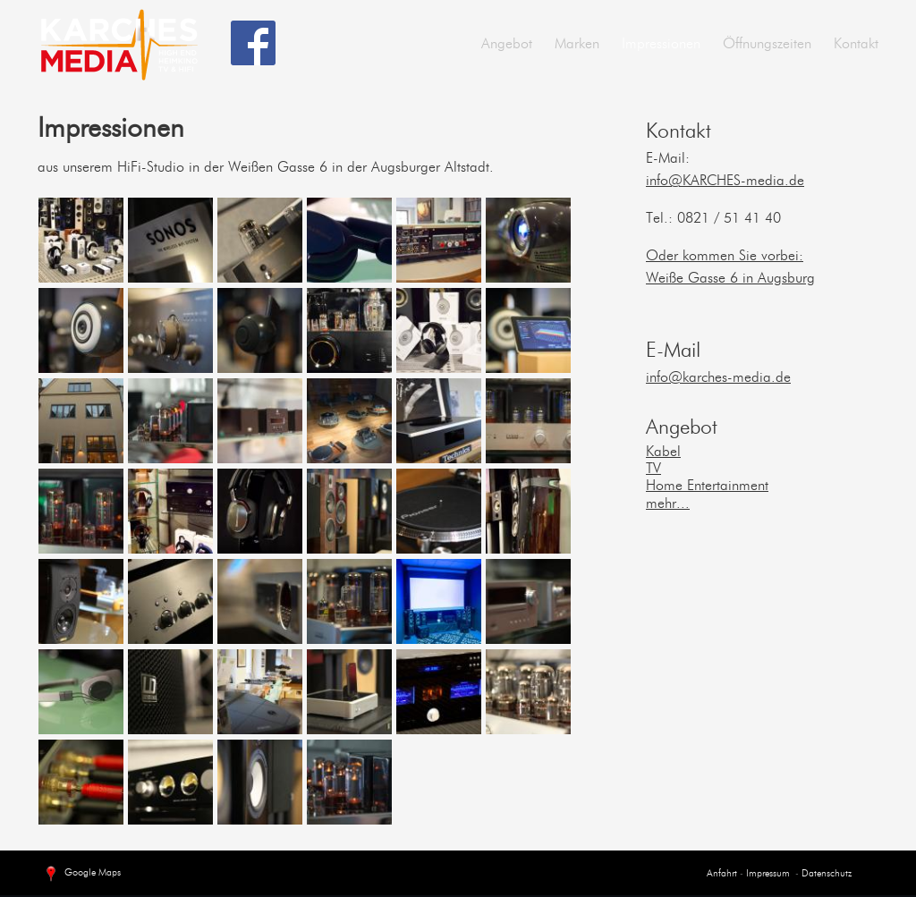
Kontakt (856, 45)
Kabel (663, 452)
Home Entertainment (707, 486)
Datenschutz (827, 874)
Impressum (766, 874)
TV (653, 469)
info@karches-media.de (718, 378)
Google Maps (81, 875)
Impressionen (661, 45)
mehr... (668, 504)
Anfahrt (722, 874)
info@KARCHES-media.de (725, 181)
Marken (577, 45)
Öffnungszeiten (767, 45)
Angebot (506, 45)
